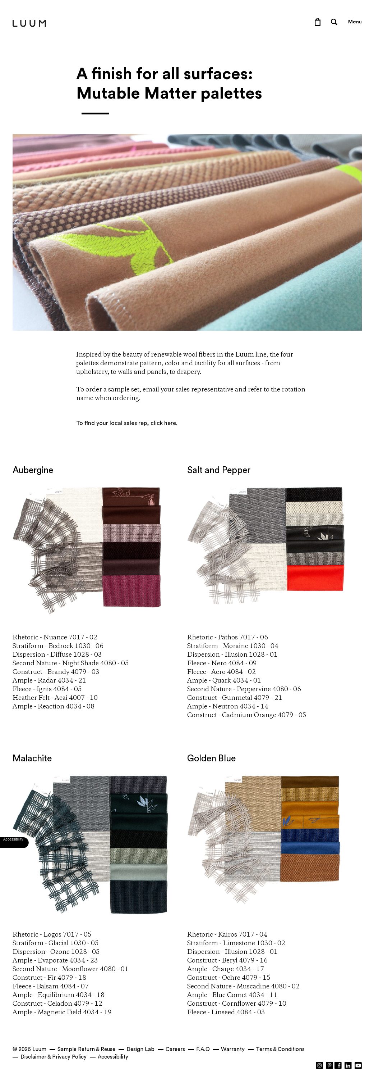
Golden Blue (211, 758)
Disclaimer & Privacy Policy (53, 1057)
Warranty (233, 1049)
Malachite (32, 758)
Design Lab (140, 1049)
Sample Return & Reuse (86, 1049)
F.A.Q (203, 1049)
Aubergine (33, 470)
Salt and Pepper (218, 470)
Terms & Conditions (280, 1049)
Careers (175, 1049)
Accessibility (113, 1057)
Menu (355, 21)
